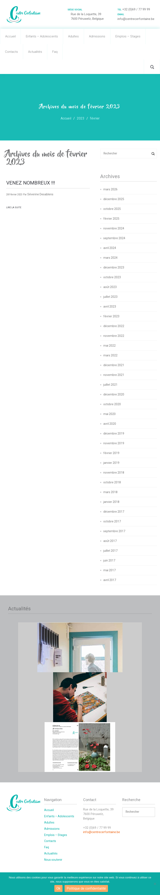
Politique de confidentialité (86, 888)
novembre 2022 (113, 335)
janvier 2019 (111, 462)
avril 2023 (109, 306)
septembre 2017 (114, 531)
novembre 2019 (113, 443)
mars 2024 (110, 257)
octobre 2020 (112, 404)
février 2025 (111, 218)
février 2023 (111, 316)
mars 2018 (110, 492)
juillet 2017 (110, 550)
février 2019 (111, 453)
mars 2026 (110, 189)
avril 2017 (109, 580)
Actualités (35, 52)
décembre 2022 (113, 326)
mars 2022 (110, 355)
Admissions (97, 36)
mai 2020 (109, 414)
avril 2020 (109, 423)
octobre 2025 (112, 209)
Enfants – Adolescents (42, 36)
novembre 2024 (113, 228)
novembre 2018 (113, 472)
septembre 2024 (114, 238)
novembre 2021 (113, 375)
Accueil (10, 36)
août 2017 (110, 541)
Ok (58, 888)
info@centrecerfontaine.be (101, 832)
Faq (55, 52)
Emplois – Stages (127, 36)
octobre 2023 (112, 277)
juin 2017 (109, 560)
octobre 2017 (112, 521)
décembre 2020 (113, 394)
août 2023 (110, 287)
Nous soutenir (53, 859)
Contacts (11, 52)
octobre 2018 (112, 482)
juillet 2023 (110, 296)
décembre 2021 (113, 365)
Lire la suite (13, 207)
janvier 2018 (111, 502)
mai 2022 (109, 345)
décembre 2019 (113, 433)
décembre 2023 (113, 267)
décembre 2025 (113, 199)
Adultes (73, 36)
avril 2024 (109, 248)
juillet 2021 (110, 384)
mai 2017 (109, 570)
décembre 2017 (113, 511)
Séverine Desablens (40, 194)
